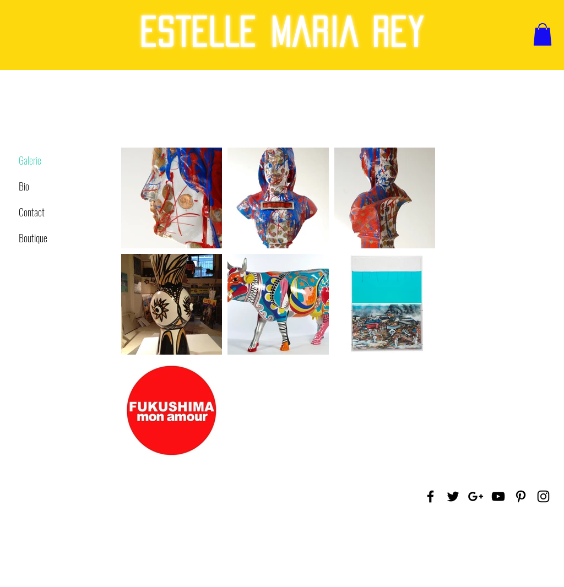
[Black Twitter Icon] (453, 496)
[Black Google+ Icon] (476, 496)
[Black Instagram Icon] (543, 496)
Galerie (30, 160)
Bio (24, 186)
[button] (542, 34)
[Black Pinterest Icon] (521, 496)
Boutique (33, 238)
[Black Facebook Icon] (430, 496)
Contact (32, 212)
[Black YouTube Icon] (498, 496)
